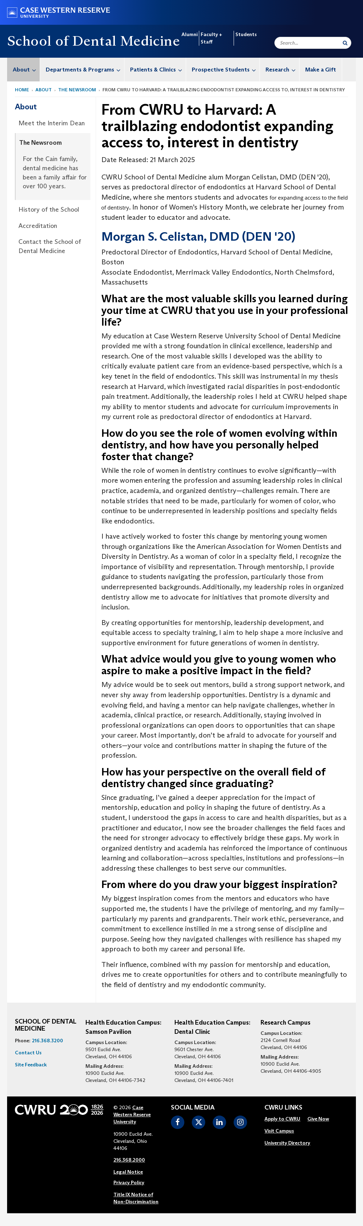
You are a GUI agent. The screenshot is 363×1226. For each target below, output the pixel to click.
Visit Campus (279, 1131)
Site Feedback (31, 1064)
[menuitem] (23, 69)
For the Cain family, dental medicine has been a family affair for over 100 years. (55, 172)
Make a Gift (320, 69)
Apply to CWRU (282, 1119)
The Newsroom (77, 89)
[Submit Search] (345, 43)
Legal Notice (128, 1172)
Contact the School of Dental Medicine (49, 246)
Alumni (189, 34)
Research (282, 69)
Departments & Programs (85, 69)
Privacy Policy (128, 1182)
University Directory (287, 1143)
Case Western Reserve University (132, 1114)
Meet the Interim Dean (51, 123)
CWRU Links (283, 1107)
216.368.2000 (129, 1160)
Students (246, 34)
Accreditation (37, 226)
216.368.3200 (47, 1040)
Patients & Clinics (158, 69)
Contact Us (28, 1052)
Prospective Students (225, 69)
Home (22, 89)
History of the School (48, 209)
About (26, 69)
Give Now (318, 1119)
